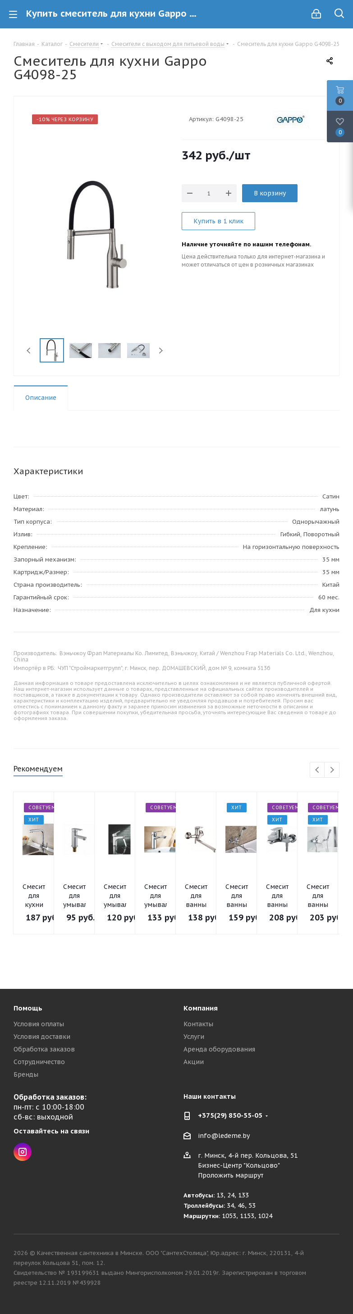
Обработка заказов (44, 1049)
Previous (29, 350)
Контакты (198, 1024)
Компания (200, 1008)
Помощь (28, 1008)
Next (160, 350)
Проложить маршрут (230, 1175)
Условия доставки (42, 1037)
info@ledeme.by (224, 1136)
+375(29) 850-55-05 (230, 1115)
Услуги (193, 1037)
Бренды (26, 1074)
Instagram (23, 1152)
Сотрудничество (39, 1062)
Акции (193, 1062)
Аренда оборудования (219, 1049)
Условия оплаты (39, 1024)
